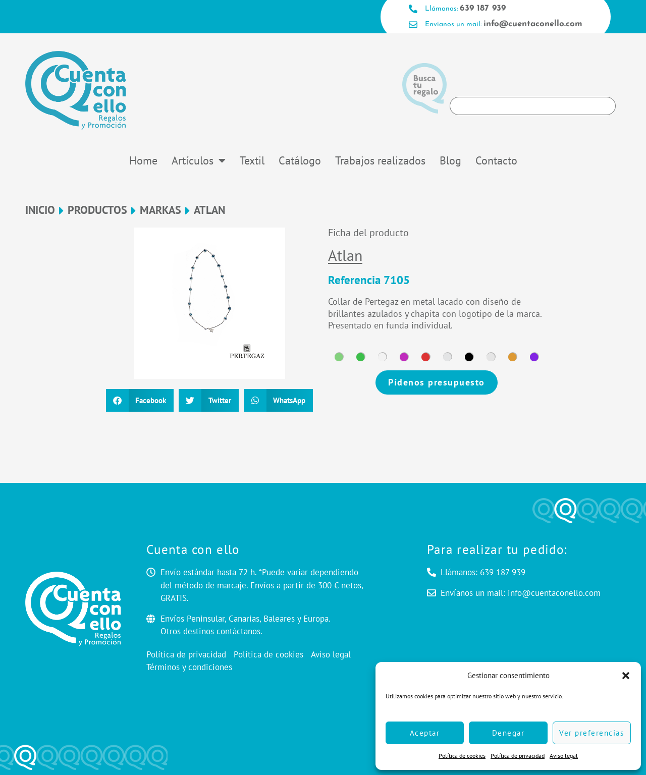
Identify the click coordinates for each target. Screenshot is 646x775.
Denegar (508, 733)
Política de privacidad (518, 755)
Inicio (40, 210)
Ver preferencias (591, 733)
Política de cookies (462, 755)
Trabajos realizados (380, 160)
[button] (626, 676)
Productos (97, 210)
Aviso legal (564, 755)
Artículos (199, 160)
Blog (450, 160)
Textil (252, 160)
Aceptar (425, 733)
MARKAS (160, 210)
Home (143, 160)
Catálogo (300, 160)
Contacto (496, 160)
